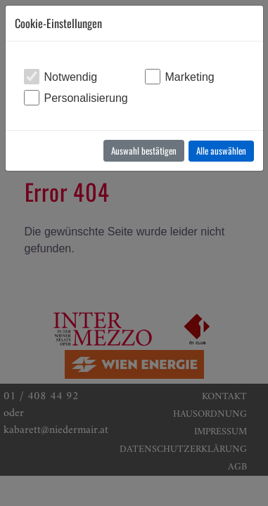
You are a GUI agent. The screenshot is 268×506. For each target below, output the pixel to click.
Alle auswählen (221, 150)
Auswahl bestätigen (144, 150)
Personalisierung (86, 98)
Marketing (190, 77)
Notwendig (71, 77)
